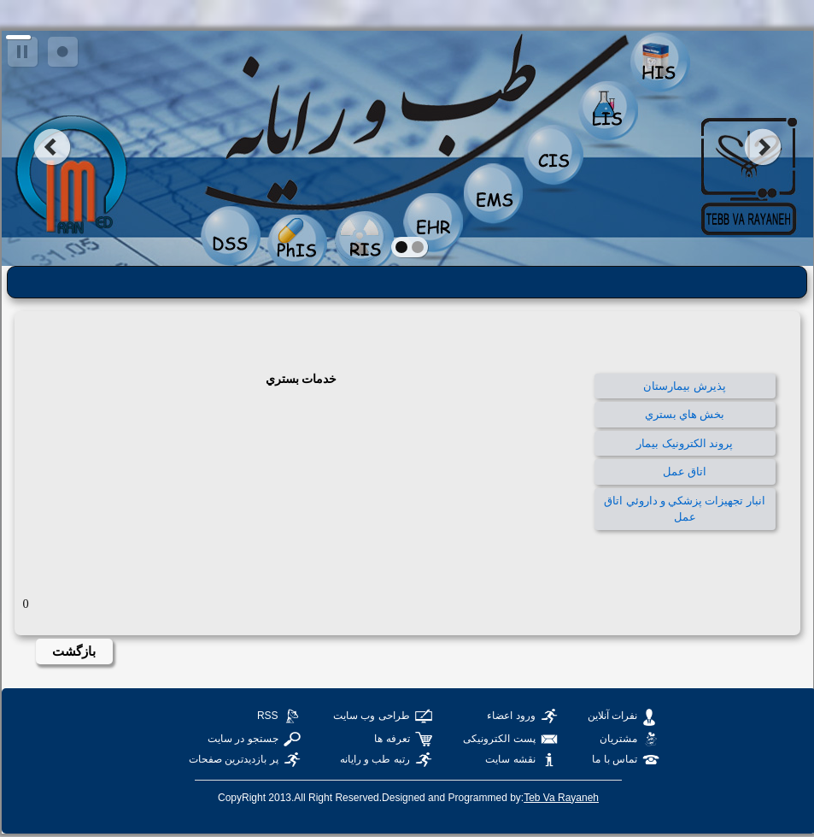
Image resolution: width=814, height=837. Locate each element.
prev (52, 147)
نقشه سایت (510, 759)
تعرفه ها (391, 739)
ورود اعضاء (511, 716)
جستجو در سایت (243, 739)
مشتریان (618, 739)
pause (23, 52)
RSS (267, 716)
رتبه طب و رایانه (375, 759)
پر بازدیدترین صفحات (233, 759)
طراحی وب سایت (371, 716)
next (763, 147)
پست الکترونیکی (499, 739)
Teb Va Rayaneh (561, 798)
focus (62, 52)
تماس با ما (614, 759)
